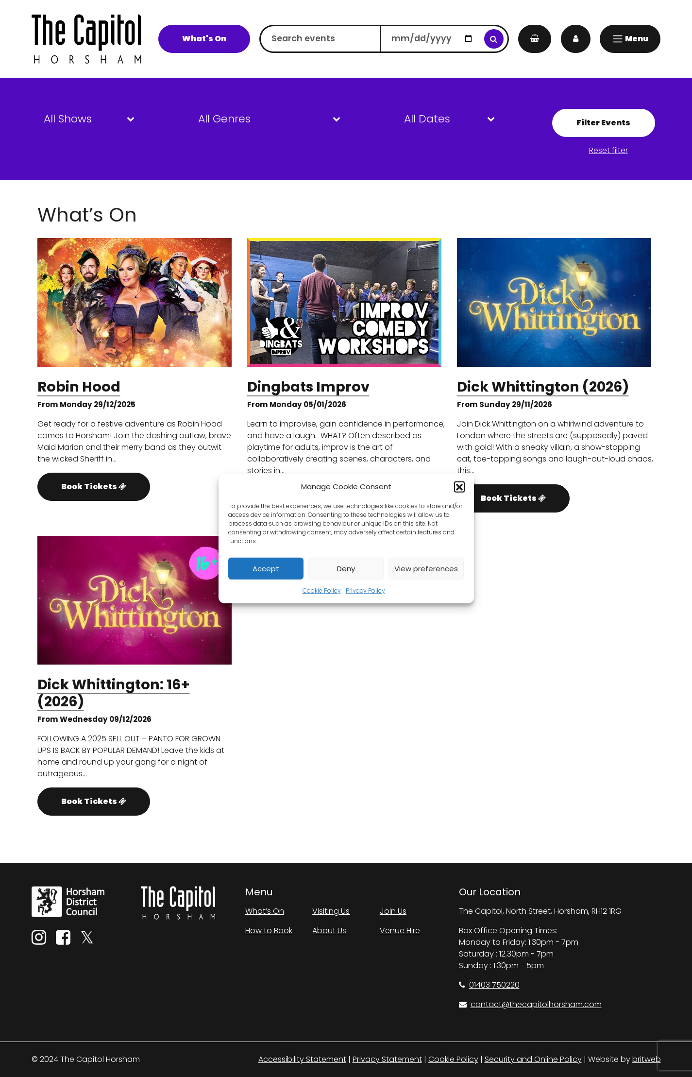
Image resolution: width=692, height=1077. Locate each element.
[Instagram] (39, 940)
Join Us (393, 911)
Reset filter (608, 150)
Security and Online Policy (533, 1059)
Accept (266, 568)
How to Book (268, 930)
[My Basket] (534, 39)
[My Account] (576, 39)
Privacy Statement (387, 1059)
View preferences (426, 568)
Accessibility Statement (302, 1059)
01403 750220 (489, 985)
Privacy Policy (365, 590)
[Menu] (630, 39)
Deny (346, 568)
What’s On (264, 911)
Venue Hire (400, 930)
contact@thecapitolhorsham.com (530, 1004)
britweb (646, 1059)
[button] (459, 487)
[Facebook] (63, 940)
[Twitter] (87, 940)
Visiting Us (331, 911)
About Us (329, 930)
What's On (204, 38)
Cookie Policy (322, 590)
